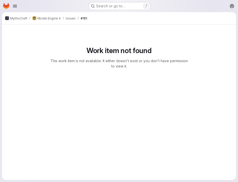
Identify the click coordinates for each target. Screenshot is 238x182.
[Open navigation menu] (15, 6)
